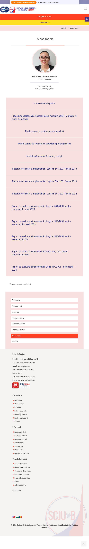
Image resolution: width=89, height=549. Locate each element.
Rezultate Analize (42, 2)
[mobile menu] (85, 9)
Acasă (63, 28)
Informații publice (18, 324)
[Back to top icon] (83, 543)
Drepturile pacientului (22, 474)
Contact (15, 341)
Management (17, 306)
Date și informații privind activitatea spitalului (23, 2)
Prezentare (16, 300)
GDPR (16, 482)
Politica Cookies (20, 485)
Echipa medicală (18, 318)
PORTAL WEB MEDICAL (53, 2)
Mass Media (16, 336)
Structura (15, 312)
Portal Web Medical (21, 453)
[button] (87, 19)
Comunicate (44, 23)
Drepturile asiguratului (22, 478)
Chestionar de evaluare (22, 471)
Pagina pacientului (18, 330)
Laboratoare (18, 443)
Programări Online (44, 17)
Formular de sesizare (22, 467)
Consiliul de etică (20, 464)
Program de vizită (20, 439)
